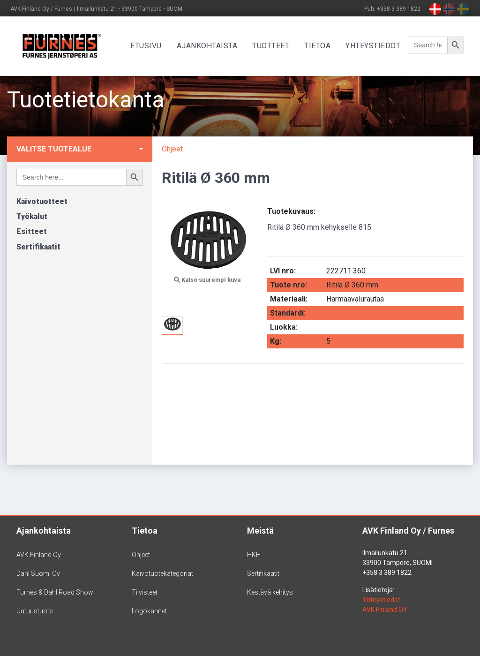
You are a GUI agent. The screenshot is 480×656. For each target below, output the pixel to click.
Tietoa (322, 45)
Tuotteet (275, 45)
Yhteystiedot (377, 45)
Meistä (260, 530)
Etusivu (150, 45)
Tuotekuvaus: (291, 211)
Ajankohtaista (211, 45)
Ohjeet (172, 148)
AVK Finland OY (384, 609)
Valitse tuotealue (53, 148)
